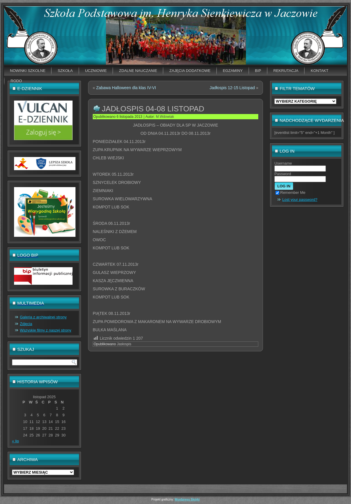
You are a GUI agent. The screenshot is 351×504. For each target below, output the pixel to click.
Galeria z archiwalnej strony (43, 317)
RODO (16, 81)
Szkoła (65, 70)
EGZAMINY (233, 70)
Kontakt (319, 70)
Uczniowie (96, 70)
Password (282, 174)
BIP (258, 70)
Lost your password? (299, 199)
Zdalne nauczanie (138, 70)
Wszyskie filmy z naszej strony (45, 330)
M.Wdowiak (165, 117)
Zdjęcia (26, 324)
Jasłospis (124, 344)
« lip (15, 441)
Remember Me (290, 192)
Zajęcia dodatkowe (190, 70)
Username (283, 163)
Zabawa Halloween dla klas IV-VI (126, 87)
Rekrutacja (286, 70)
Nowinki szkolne (27, 70)
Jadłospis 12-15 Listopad (232, 87)
